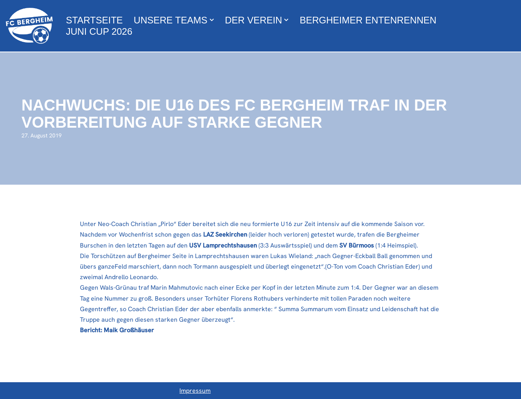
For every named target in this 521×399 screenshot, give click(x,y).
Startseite (94, 20)
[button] (211, 20)
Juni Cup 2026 (99, 31)
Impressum (195, 391)
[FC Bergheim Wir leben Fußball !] (29, 26)
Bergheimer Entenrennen (367, 20)
